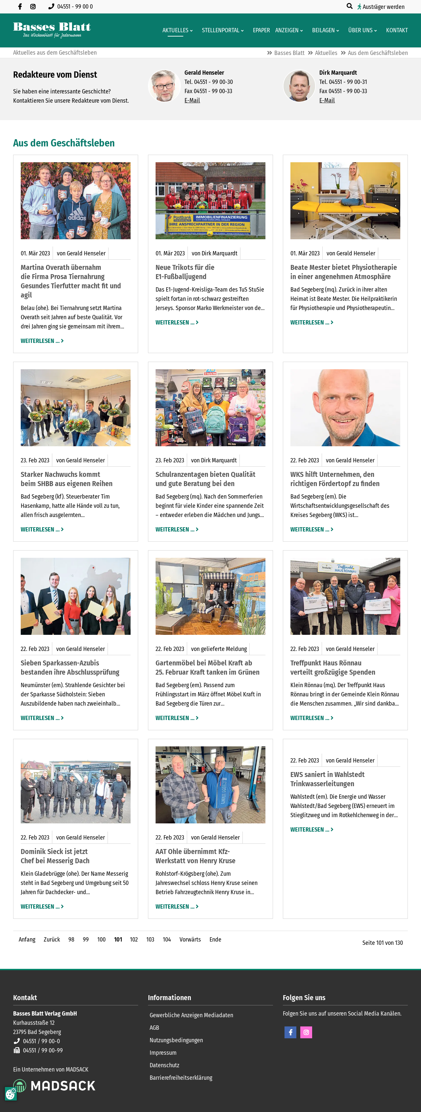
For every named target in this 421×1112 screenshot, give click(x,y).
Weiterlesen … (40, 340)
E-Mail (192, 100)
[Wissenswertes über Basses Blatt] (358, 30)
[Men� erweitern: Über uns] (377, 31)
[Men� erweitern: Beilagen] (339, 31)
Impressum (163, 1052)
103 (150, 939)
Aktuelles (326, 53)
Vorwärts (190, 939)
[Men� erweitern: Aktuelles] (192, 31)
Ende (215, 939)
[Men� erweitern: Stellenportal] (243, 31)
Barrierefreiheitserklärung (181, 1077)
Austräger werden (384, 7)
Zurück (52, 939)
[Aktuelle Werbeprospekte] (321, 30)
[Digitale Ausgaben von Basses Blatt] (259, 30)
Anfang (27, 939)
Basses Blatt (289, 53)
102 (134, 939)
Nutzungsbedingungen (176, 1040)
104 (167, 939)
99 (86, 939)
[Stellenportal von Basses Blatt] (218, 30)
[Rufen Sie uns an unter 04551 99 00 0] (71, 6)
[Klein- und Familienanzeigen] (285, 30)
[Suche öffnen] (350, 6)
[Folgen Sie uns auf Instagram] (32, 6)
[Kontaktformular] (395, 30)
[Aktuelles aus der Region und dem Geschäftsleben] (173, 30)
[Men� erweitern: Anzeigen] (303, 31)
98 (71, 939)
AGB (154, 1027)
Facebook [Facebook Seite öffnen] (290, 1032)
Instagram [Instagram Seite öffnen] (306, 1032)
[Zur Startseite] (52, 30)
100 (101, 939)
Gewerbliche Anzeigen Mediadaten (191, 1015)
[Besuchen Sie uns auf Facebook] (19, 6)
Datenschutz (164, 1065)
